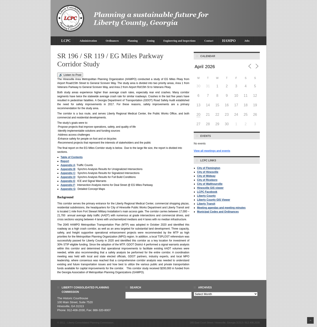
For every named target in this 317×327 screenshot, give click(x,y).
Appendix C (68, 173)
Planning (133, 40)
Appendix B (68, 169)
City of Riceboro (207, 179)
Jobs (246, 40)
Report (65, 161)
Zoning (151, 40)
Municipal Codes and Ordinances (218, 211)
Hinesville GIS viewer (210, 187)
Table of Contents (72, 157)
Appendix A (68, 165)
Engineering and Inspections (179, 40)
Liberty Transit (206, 203)
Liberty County (206, 195)
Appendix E (68, 181)
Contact (208, 40)
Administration (88, 40)
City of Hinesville (207, 172)
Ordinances (112, 40)
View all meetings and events (212, 150)
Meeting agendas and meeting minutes (221, 207)
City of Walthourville (210, 183)
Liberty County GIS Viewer (213, 199)
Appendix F (68, 185)
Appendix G (68, 189)
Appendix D (68, 177)
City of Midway (206, 176)
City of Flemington (208, 168)
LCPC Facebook (207, 191)
